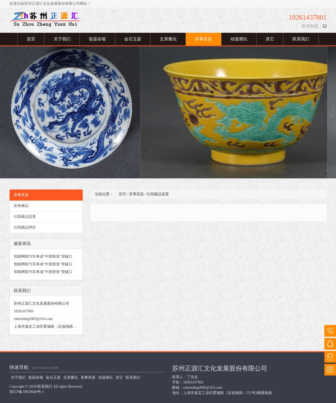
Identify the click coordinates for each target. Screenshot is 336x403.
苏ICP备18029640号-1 (27, 392)
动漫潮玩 (238, 39)
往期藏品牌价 (25, 227)
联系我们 (300, 39)
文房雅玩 (168, 39)
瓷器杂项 (97, 39)
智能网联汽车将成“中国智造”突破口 (43, 256)
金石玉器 (132, 39)
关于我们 (62, 39)
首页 (31, 39)
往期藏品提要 (25, 217)
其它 (270, 39)
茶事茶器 (203, 39)
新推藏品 (21, 206)
